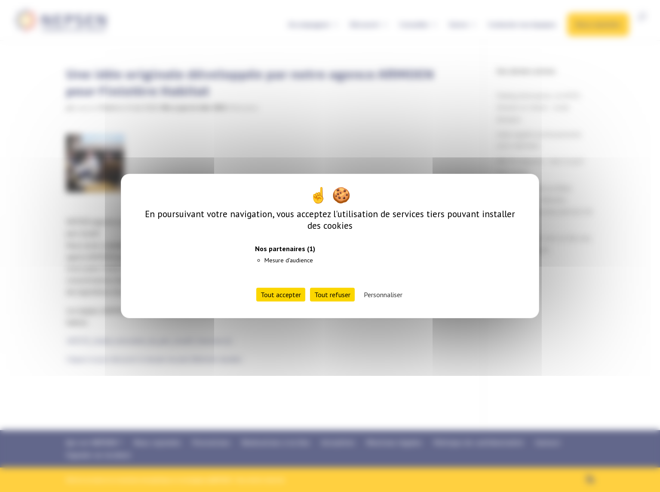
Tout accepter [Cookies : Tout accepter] (281, 294)
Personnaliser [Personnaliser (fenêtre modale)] (383, 294)
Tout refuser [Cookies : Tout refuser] (332, 294)
